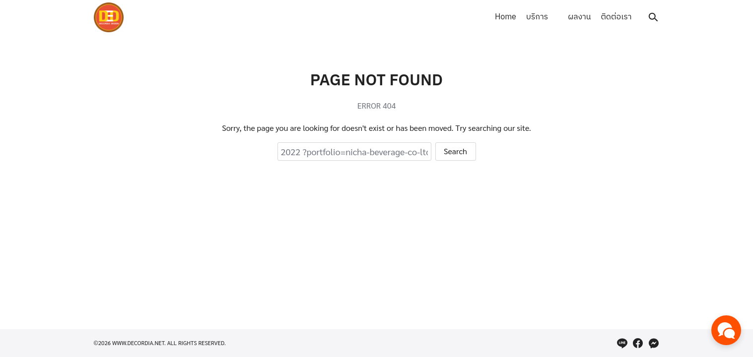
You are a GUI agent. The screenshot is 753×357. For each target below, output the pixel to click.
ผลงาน (579, 17)
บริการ (537, 17)
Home (505, 17)
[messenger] (654, 343)
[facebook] (638, 343)
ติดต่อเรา (616, 17)
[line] (622, 343)
